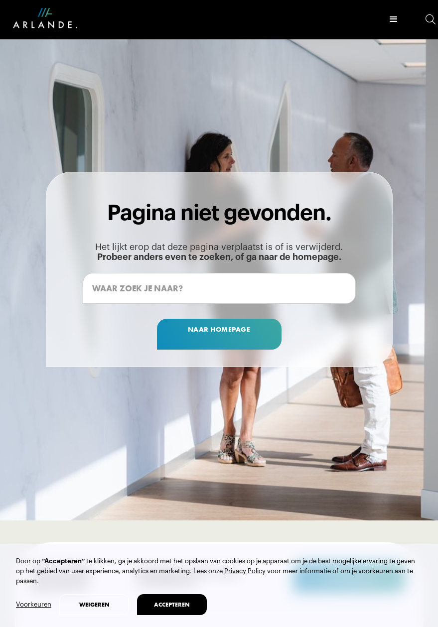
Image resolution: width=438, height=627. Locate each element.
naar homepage (219, 329)
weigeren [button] (94, 605)
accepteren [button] (172, 605)
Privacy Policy (245, 571)
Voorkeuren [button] (33, 604)
